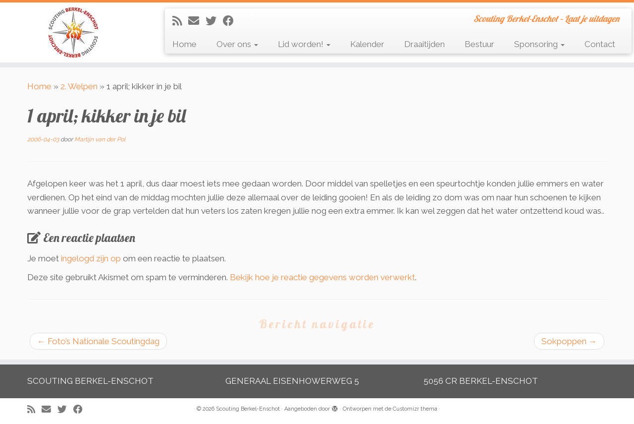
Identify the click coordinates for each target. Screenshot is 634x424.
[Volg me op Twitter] (214, 20)
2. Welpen (79, 86)
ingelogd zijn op (91, 258)
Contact (599, 44)
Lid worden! (304, 44)
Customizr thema (415, 409)
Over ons (237, 44)
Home (184, 44)
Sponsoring (539, 44)
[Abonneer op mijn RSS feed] (180, 20)
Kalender (367, 44)
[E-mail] (197, 20)
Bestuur (479, 44)
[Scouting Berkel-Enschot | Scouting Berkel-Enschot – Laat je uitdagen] (73, 32)
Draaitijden (424, 44)
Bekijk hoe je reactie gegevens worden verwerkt (322, 277)
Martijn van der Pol (99, 139)
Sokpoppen (569, 341)
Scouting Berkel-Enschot (248, 409)
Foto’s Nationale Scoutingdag (98, 341)
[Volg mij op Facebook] (231, 20)
